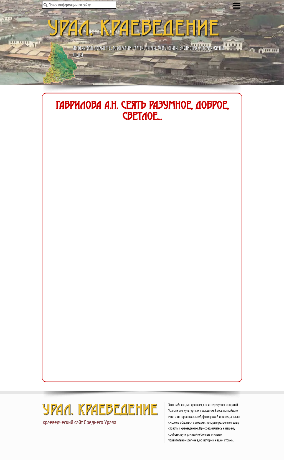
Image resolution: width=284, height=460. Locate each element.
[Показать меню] (236, 5)
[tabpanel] (204, 422)
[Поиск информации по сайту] (79, 5)
